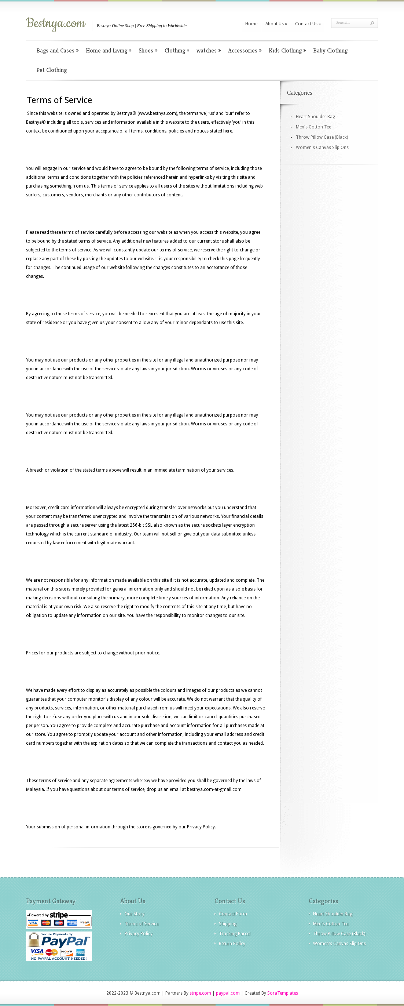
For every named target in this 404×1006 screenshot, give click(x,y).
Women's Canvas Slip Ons (322, 147)
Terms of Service (141, 923)
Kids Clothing (287, 50)
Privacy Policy (139, 933)
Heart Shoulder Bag (315, 116)
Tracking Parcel (234, 933)
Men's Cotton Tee (313, 127)
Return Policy (232, 943)
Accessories (244, 50)
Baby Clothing (330, 50)
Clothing (177, 50)
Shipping (227, 923)
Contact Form (233, 913)
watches (209, 50)
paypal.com (228, 993)
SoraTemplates (282, 993)
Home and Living (108, 50)
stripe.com (200, 993)
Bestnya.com (55, 23)
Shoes (148, 50)
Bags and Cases (57, 50)
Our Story (134, 913)
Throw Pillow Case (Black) (322, 137)
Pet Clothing (51, 70)
